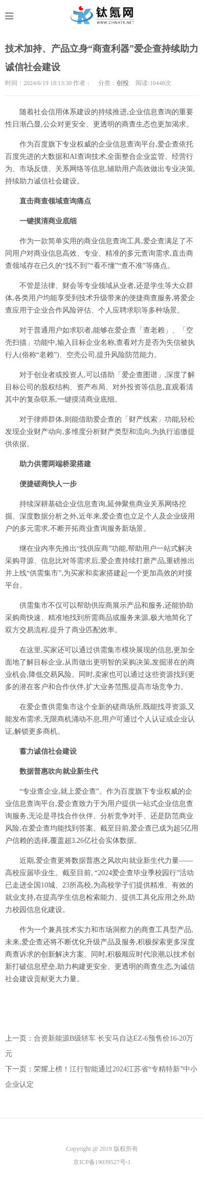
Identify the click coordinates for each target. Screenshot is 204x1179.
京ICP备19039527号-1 (102, 1162)
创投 (123, 83)
